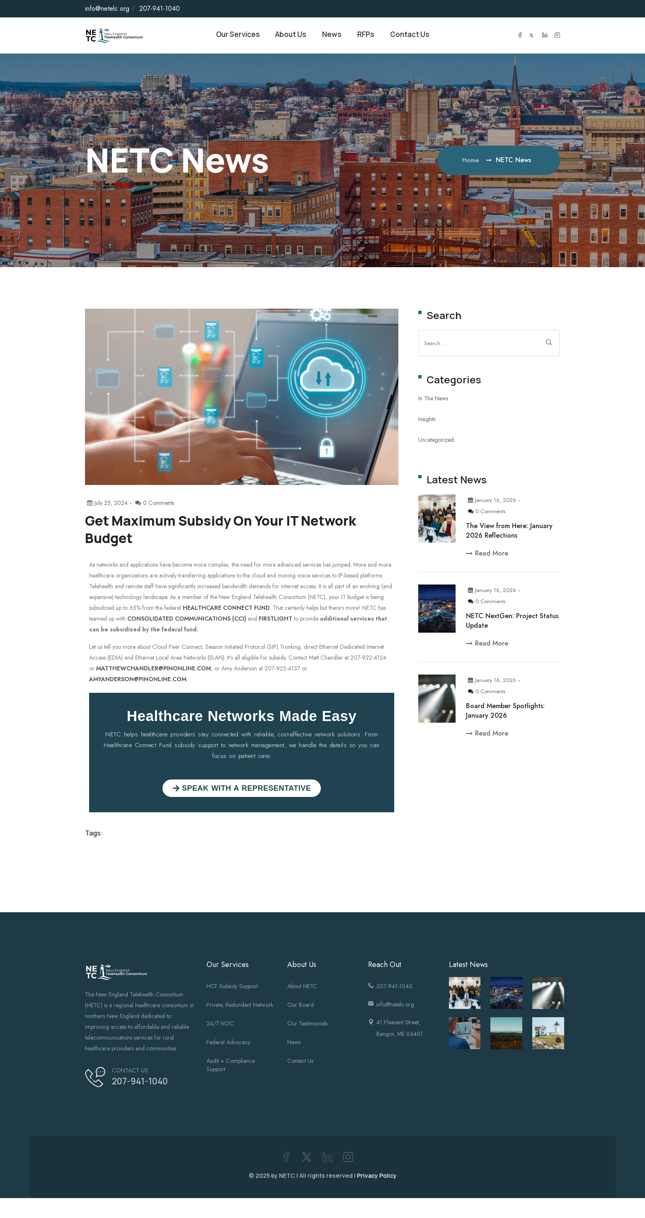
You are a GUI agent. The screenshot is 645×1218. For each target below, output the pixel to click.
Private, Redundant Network (239, 1006)
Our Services (232, 36)
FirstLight (275, 620)
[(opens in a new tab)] (465, 1034)
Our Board (300, 1006)
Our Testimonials (307, 1025)
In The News (433, 399)
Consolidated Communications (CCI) (186, 620)
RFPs (368, 36)
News (332, 36)
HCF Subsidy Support (232, 987)
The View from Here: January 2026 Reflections (509, 531)
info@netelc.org (107, 8)
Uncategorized (436, 441)
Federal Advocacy (228, 1043)
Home (471, 161)
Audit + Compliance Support (230, 1066)
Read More (487, 555)
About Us (289, 36)
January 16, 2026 (492, 501)
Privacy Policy (377, 1177)
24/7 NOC (220, 1025)
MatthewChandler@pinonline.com (153, 669)
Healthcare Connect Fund (226, 609)
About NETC (302, 987)
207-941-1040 (159, 8)
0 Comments (486, 512)
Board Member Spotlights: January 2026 (505, 711)
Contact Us (414, 36)
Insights (426, 420)
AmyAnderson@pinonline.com (138, 680)
